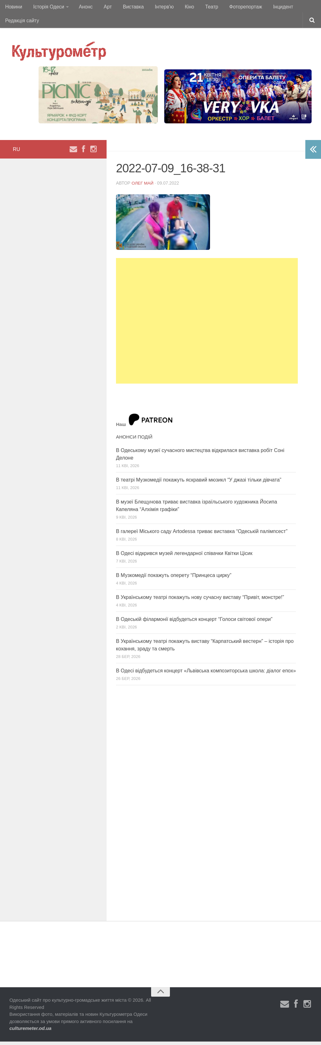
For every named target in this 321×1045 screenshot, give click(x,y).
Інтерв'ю (155, 7)
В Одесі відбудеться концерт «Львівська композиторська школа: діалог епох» (206, 674)
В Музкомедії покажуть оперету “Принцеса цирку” (173, 578)
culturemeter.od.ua (30, 1032)
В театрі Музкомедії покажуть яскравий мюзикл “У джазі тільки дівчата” (198, 483)
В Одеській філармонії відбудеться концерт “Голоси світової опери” (194, 622)
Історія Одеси (46, 7)
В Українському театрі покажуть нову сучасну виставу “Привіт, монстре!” (200, 600)
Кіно (179, 7)
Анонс (83, 7)
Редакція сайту (21, 23)
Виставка (126, 7)
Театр (199, 7)
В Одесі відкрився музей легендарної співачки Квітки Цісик (184, 556)
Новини (13, 7)
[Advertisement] (207, 324)
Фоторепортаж (231, 7)
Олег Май (143, 186)
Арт (102, 7)
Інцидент (267, 7)
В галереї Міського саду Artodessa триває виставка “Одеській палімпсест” (201, 534)
